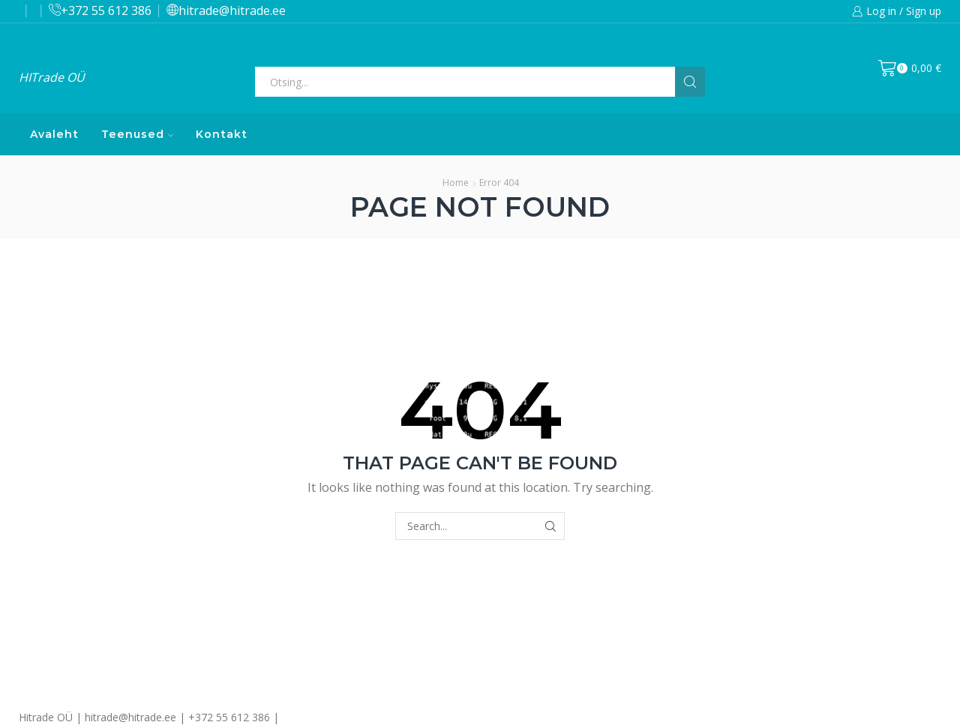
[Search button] (690, 82)
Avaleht (54, 134)
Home (455, 182)
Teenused (137, 134)
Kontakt (222, 134)
